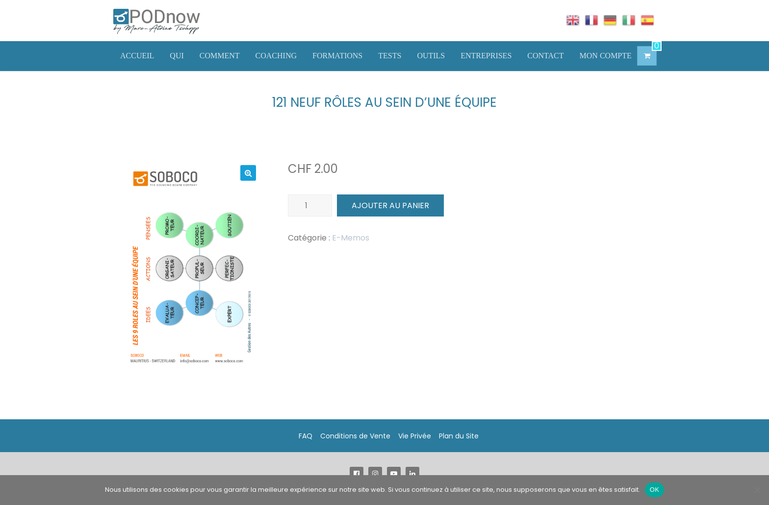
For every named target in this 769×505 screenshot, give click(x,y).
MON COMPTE (606, 55)
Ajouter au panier (390, 205)
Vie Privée (414, 436)
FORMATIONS (337, 55)
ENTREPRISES (486, 55)
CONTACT (545, 55)
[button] (248, 173)
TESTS (389, 55)
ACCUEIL (137, 55)
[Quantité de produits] (310, 205)
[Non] (757, 490)
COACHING (276, 55)
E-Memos (350, 237)
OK (654, 489)
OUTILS (431, 55)
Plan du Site (459, 436)
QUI (176, 55)
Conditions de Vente (355, 436)
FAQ (305, 436)
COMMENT (220, 55)
